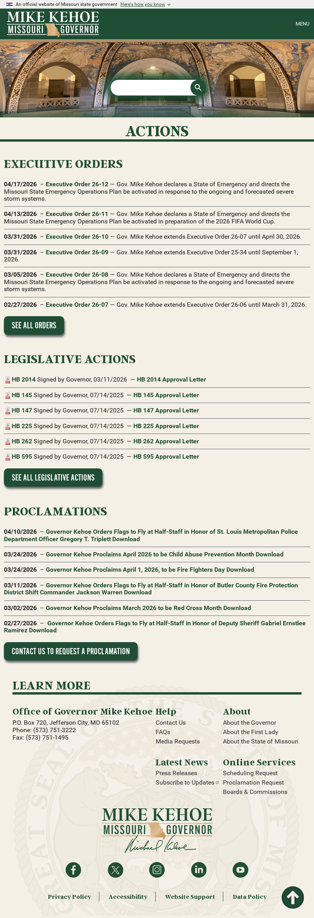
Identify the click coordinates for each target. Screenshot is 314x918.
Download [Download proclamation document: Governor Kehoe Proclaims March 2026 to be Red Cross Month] (237, 608)
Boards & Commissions (255, 792)
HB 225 (22, 426)
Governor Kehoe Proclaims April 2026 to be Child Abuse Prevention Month (150, 554)
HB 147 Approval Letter (166, 410)
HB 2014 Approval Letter (171, 379)
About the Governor (249, 722)
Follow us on (157, 870)
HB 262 (22, 441)
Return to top (292, 890)
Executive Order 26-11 (77, 214)
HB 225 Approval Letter (166, 426)
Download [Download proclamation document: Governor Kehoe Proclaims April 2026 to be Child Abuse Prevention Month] (269, 554)
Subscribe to (188, 782)
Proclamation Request (253, 782)
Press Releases (176, 773)
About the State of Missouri (260, 741)
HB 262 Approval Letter (166, 441)
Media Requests (178, 741)
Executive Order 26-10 (77, 236)
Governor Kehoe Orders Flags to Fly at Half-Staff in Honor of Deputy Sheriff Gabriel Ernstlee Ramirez (155, 626)
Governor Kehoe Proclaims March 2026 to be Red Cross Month (134, 608)
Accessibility (128, 896)
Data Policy (250, 896)
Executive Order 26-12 (77, 184)
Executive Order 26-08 (77, 274)
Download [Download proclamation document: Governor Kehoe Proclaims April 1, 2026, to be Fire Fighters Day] (240, 569)
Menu (302, 24)
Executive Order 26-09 (77, 252)
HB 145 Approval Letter (166, 395)
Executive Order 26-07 (77, 304)
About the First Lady (250, 732)
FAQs (163, 732)
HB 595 (22, 456)
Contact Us (171, 722)
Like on (73, 870)
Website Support (190, 896)
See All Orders (34, 325)
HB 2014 (24, 379)
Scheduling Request (250, 773)
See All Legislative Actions (53, 477)
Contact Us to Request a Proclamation (71, 651)
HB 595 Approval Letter (166, 456)
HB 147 (22, 410)
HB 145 (22, 395)
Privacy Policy (69, 896)
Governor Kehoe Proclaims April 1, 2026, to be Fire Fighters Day (135, 569)
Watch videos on (240, 870)
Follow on (115, 870)
